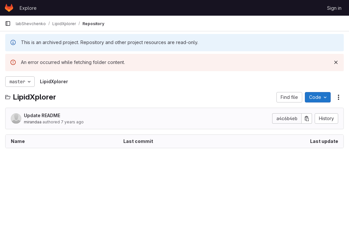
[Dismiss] (336, 62)
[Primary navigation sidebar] (8, 23)
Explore (28, 8)
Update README (42, 115)
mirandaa (33, 121)
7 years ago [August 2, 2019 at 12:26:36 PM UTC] (72, 121)
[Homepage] (9, 8)
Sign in (334, 8)
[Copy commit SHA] (307, 118)
